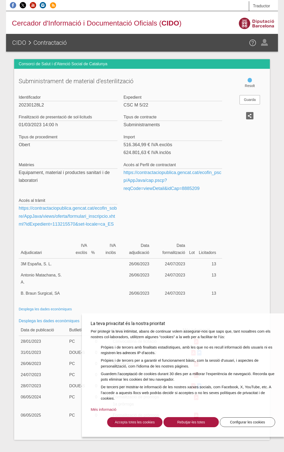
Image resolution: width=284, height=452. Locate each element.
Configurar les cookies (247, 422)
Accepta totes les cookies (135, 422)
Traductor (261, 6)
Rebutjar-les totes (191, 422)
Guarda (250, 100)
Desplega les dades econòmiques (45, 309)
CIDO (19, 42)
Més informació (103, 409)
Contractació (50, 42)
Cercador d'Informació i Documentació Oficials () (96, 23)
